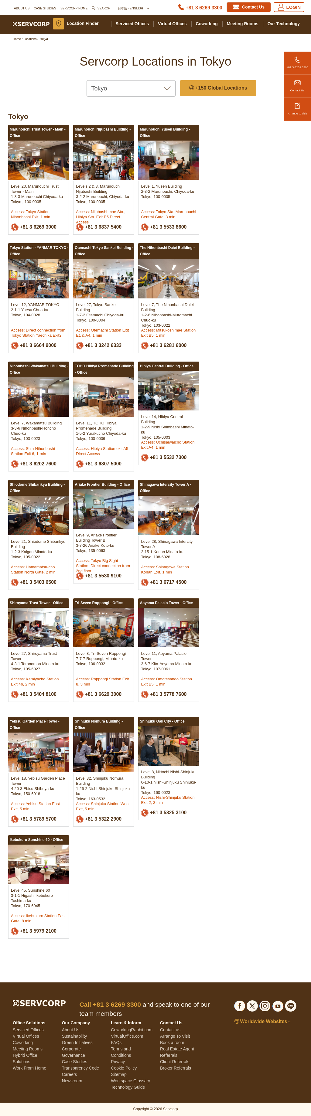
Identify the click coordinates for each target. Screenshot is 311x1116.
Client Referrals (174, 1061)
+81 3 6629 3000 (98, 694)
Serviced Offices (132, 23)
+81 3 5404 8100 (33, 694)
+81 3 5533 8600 (163, 227)
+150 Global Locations (218, 88)
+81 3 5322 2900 (98, 819)
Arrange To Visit (175, 1036)
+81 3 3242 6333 (98, 345)
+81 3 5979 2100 (33, 931)
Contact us (170, 1029)
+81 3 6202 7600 (33, 464)
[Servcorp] (31, 23)
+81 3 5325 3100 (163, 813)
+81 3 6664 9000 (33, 345)
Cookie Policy (124, 1068)
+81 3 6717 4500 (163, 582)
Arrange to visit (297, 106)
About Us (21, 8)
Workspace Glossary (130, 1080)
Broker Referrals (175, 1068)
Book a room (172, 1042)
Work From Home (29, 1068)
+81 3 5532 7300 (163, 457)
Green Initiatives (77, 1042)
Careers (69, 1074)
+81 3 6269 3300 (297, 60)
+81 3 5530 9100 (98, 576)
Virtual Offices (172, 23)
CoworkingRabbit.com (131, 1029)
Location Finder (83, 23)
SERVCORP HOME (73, 8)
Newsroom (72, 1080)
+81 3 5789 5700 (33, 819)
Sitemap (118, 1074)
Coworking (207, 23)
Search (103, 8)
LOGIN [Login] (289, 7)
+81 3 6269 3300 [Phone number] (204, 7)
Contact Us (297, 83)
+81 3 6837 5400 (98, 227)
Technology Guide (128, 1087)
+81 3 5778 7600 (163, 694)
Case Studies (45, 8)
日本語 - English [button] (133, 8)
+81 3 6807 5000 (98, 464)
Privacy (118, 1061)
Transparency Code (80, 1068)
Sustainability (74, 1036)
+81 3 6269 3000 (33, 227)
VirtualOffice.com (127, 1036)
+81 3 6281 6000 (163, 345)
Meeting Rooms (242, 23)
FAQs (116, 1042)
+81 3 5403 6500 (33, 582)
